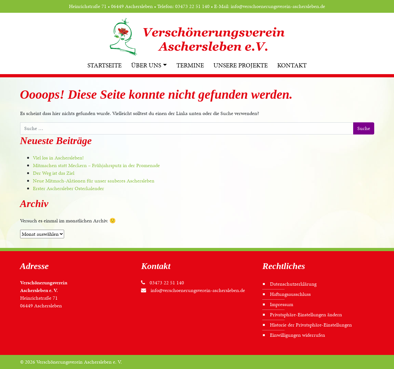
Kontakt (292, 65)
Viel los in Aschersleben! (58, 157)
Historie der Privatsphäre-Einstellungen (311, 324)
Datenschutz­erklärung (293, 284)
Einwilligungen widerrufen (297, 335)
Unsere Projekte (240, 65)
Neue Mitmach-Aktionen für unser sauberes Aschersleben (93, 180)
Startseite (104, 65)
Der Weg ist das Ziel (53, 173)
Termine (190, 65)
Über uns (146, 65)
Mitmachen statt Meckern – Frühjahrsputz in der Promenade (96, 165)
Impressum (281, 304)
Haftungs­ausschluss (290, 294)
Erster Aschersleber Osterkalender (68, 188)
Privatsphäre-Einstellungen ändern (306, 314)
